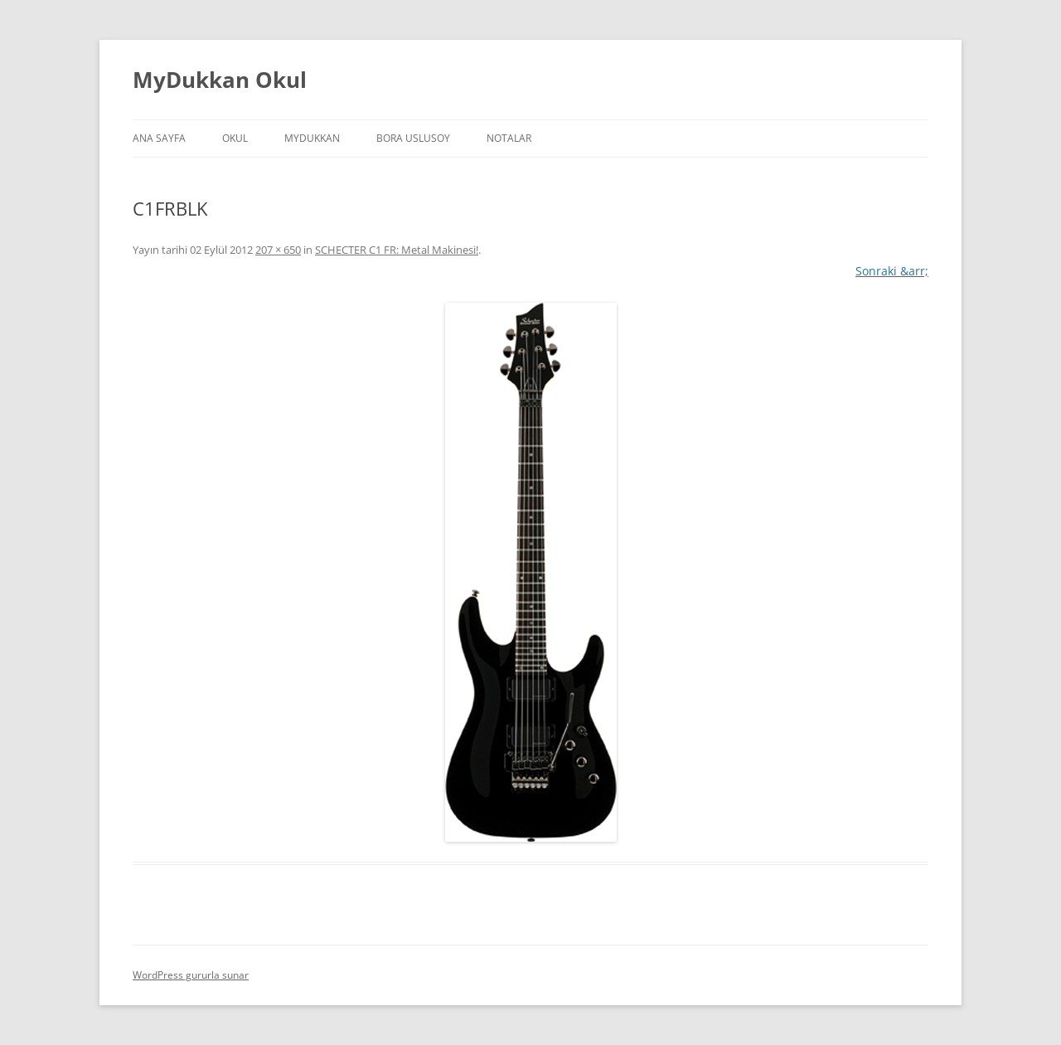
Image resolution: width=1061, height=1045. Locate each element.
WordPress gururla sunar (191, 975)
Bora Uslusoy (413, 138)
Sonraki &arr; (891, 271)
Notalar (509, 138)
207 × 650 (278, 249)
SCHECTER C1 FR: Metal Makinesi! (396, 249)
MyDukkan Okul (220, 80)
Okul (235, 138)
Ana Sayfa (159, 138)
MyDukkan (312, 138)
